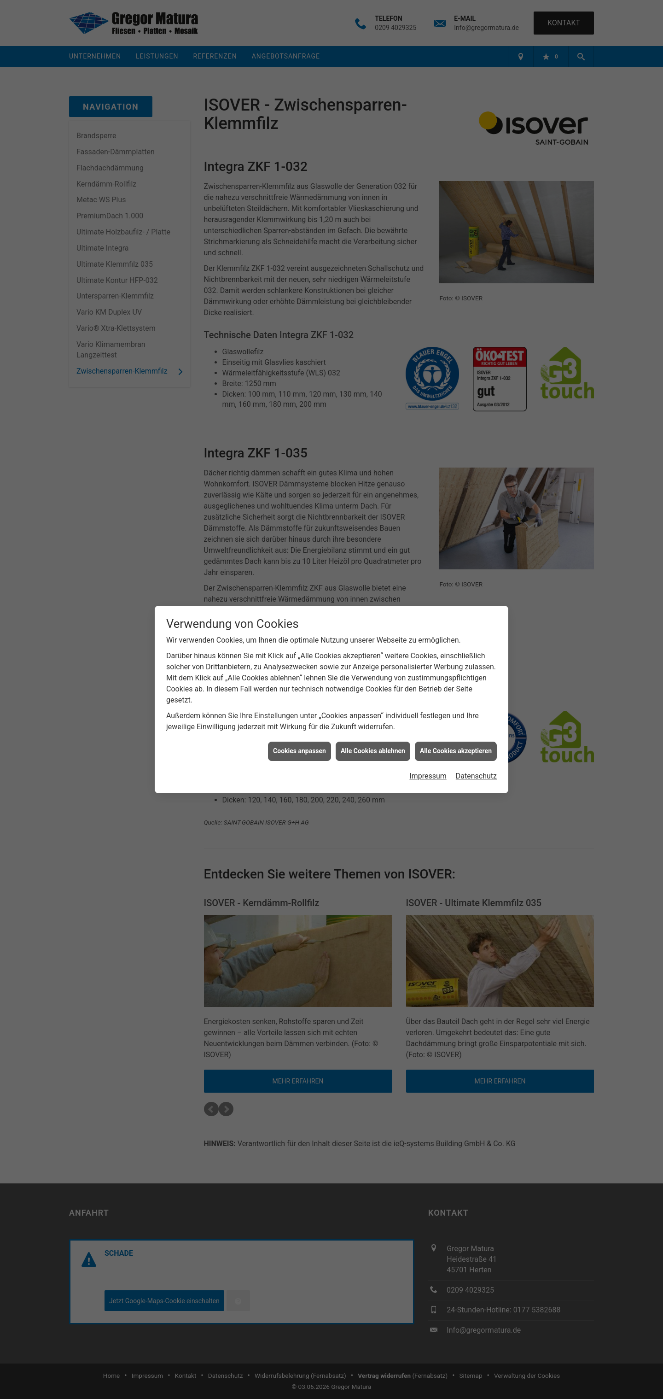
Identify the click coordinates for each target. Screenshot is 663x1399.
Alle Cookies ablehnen (373, 710)
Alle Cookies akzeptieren (456, 710)
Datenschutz (476, 736)
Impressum (428, 736)
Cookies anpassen (299, 710)
